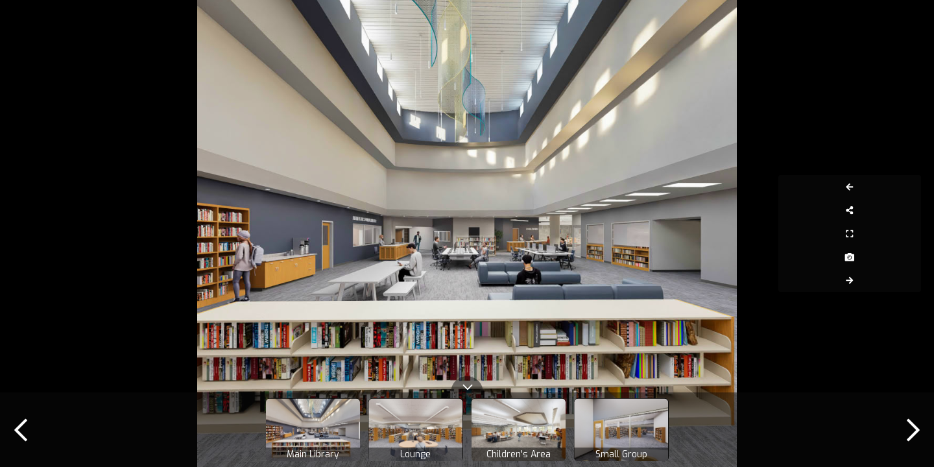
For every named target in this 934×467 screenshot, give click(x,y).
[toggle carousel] (467, 384)
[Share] (906, 210)
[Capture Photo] (906, 257)
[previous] (21, 429)
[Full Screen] (906, 233)
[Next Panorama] (906, 280)
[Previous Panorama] (906, 186)
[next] (913, 429)
